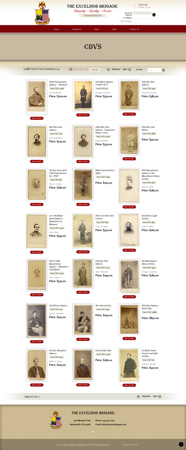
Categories (76, 29)
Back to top (31, 396)
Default (149, 70)
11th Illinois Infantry (59, 305)
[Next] (124, 69)
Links (114, 29)
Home (56, 29)
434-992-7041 (109, 420)
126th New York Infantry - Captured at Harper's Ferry (104, 130)
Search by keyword (128, 14)
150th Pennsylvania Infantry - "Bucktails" (58, 85)
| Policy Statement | (140, 444)
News (96, 29)
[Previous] (116, 69)
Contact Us (134, 29)
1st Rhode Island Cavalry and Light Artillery (150, 353)
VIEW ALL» (96, 70)
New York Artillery (104, 305)
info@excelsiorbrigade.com (115, 424)
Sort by (138, 69)
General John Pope (104, 350)
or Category (127, 18)
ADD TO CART (37, 118)
